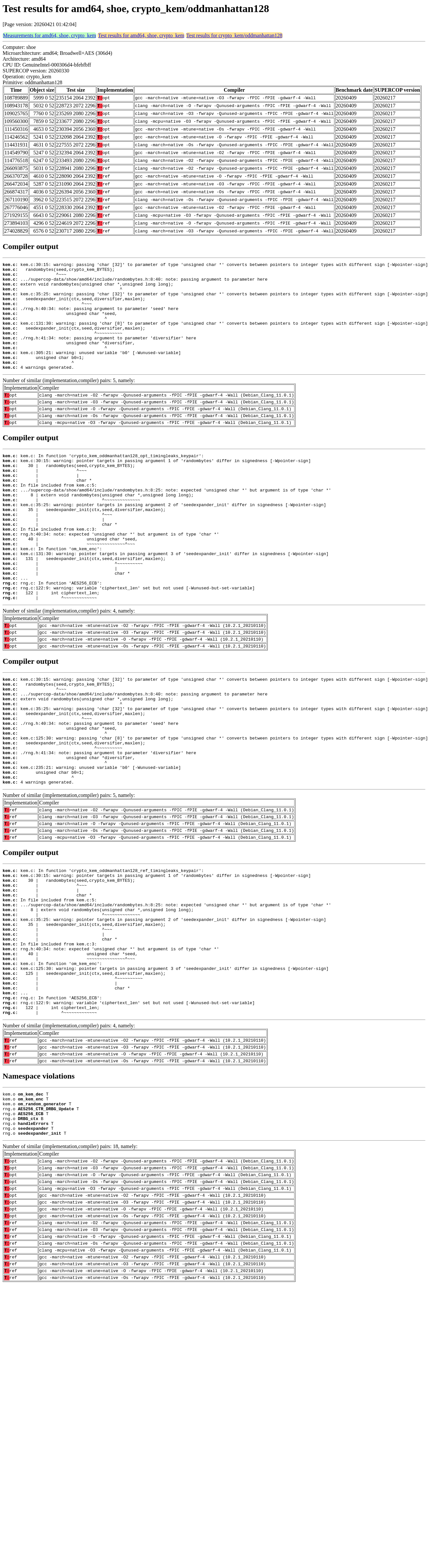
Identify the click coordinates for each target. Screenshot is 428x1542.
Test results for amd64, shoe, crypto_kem (141, 35)
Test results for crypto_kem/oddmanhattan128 (234, 35)
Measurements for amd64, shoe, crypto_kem (49, 35)
